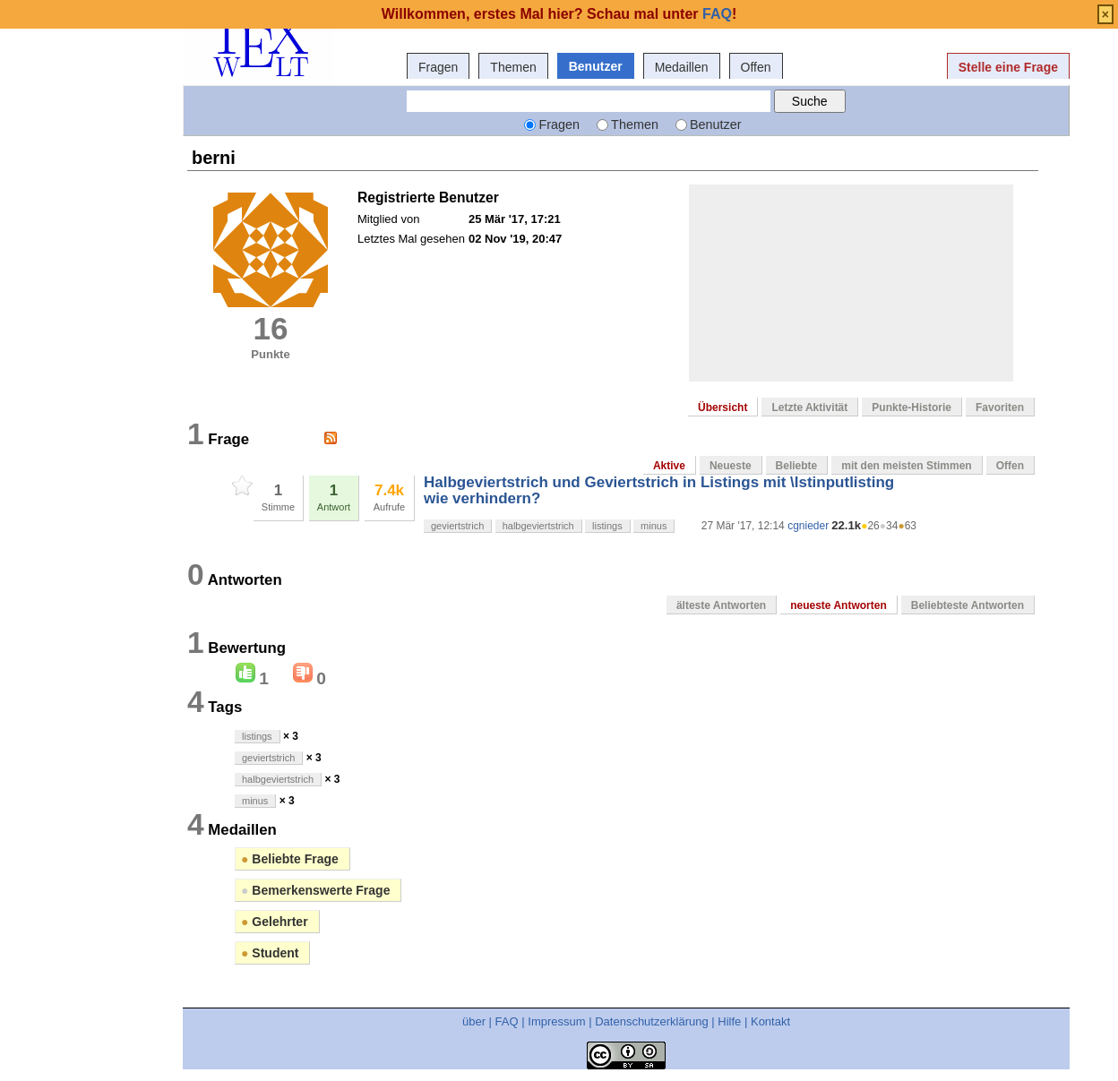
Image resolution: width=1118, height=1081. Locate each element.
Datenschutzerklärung (651, 1021)
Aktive (669, 465)
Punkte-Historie (911, 407)
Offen (756, 67)
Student (269, 953)
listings (607, 525)
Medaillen (682, 67)
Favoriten (1000, 407)
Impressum (556, 1021)
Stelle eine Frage (1008, 67)
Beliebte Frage (290, 859)
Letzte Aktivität (809, 407)
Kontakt (770, 1021)
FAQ (507, 1021)
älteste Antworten (721, 605)
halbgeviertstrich (538, 525)
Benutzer (596, 66)
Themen (513, 67)
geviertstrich (457, 525)
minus (653, 525)
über (474, 1021)
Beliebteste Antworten (967, 605)
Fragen (438, 67)
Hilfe (729, 1021)
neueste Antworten (838, 605)
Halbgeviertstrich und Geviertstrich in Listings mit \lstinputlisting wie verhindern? (659, 490)
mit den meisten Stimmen (906, 465)
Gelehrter (274, 921)
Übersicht (722, 407)
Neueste (731, 465)
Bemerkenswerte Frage (315, 890)
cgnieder (808, 525)
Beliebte (797, 465)
